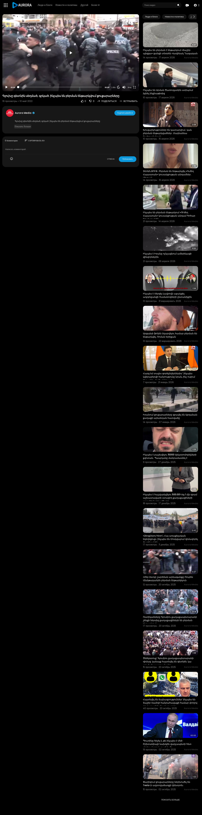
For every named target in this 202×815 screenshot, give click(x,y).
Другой (84, 5)
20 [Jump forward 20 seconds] (118, 87)
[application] (70, 52)
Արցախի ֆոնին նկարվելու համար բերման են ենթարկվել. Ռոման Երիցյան (170, 335)
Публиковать (127, 159)
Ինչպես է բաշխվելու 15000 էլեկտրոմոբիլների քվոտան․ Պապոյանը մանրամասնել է (169, 456)
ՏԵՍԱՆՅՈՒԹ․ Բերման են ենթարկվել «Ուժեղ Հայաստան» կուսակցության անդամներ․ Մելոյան (168, 174)
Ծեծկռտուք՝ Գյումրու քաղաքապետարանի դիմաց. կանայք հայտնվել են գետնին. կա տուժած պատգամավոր (168, 661)
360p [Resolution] (129, 87)
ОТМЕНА (111, 159)
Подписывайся (125, 113)
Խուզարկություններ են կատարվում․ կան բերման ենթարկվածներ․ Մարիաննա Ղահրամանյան (167, 133)
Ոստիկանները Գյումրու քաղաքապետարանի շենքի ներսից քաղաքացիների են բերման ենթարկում (170, 620)
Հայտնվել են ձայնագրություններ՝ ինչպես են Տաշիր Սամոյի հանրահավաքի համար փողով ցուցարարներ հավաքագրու (170, 703)
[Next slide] (193, 16)
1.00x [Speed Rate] (113, 87)
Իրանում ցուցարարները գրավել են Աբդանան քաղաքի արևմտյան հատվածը (170, 416)
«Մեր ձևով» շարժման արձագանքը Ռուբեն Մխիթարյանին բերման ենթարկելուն (168, 578)
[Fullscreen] (134, 87)
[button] (196, 5)
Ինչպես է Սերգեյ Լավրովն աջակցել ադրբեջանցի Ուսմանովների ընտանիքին (167, 295)
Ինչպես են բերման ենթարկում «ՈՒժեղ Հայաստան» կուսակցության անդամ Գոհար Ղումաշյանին (169, 216)
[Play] (6, 87)
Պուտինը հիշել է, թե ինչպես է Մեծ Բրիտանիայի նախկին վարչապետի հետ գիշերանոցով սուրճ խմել (167, 744)
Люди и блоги (45, 5)
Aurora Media (25, 113)
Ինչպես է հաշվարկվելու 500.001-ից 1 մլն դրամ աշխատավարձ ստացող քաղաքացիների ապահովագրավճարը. (170, 498)
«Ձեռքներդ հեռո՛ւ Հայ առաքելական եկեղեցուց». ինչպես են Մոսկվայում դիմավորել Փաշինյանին (170, 539)
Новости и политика (66, 5)
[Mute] (123, 87)
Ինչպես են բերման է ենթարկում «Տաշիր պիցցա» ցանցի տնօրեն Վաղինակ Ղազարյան (170, 52)
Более (96, 5)
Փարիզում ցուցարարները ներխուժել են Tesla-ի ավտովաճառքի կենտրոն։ (166, 783)
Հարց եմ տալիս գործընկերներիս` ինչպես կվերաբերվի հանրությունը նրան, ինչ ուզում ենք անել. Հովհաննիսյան (169, 377)
